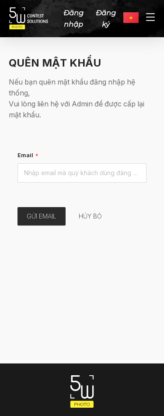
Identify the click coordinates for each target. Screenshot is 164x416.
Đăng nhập (73, 18)
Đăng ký (106, 18)
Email (25, 155)
